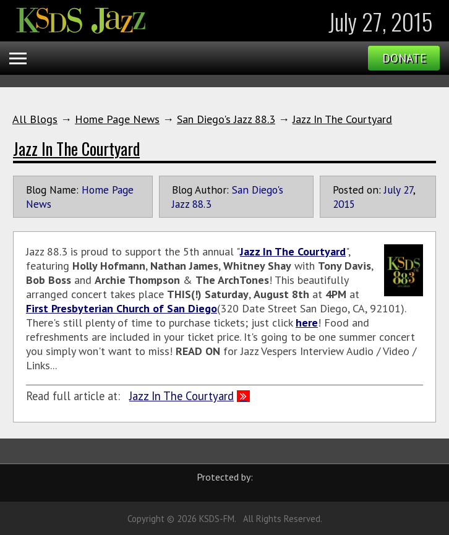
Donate (404, 58)
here (307, 322)
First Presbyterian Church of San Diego (121, 308)
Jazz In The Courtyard (342, 119)
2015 (344, 204)
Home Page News (117, 119)
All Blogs (35, 119)
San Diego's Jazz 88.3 (226, 119)
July (392, 189)
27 (408, 189)
